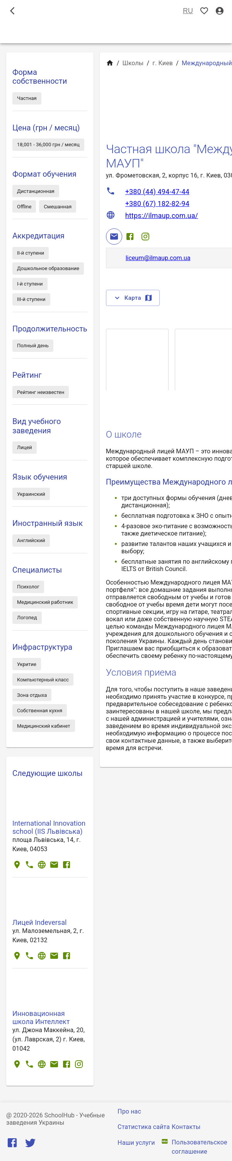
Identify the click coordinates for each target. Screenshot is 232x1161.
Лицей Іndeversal (39, 922)
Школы (132, 63)
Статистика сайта (144, 1127)
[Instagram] (145, 236)
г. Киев (162, 63)
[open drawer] (12, 11)
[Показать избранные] (204, 11)
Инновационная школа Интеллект (41, 1017)
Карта (132, 298)
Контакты (186, 1127)
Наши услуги (136, 1142)
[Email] (114, 236)
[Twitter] (30, 1144)
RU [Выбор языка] (188, 11)
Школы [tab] (116, 32)
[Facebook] (130, 236)
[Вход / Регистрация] (219, 11)
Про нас (129, 1111)
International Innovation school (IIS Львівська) (48, 827)
